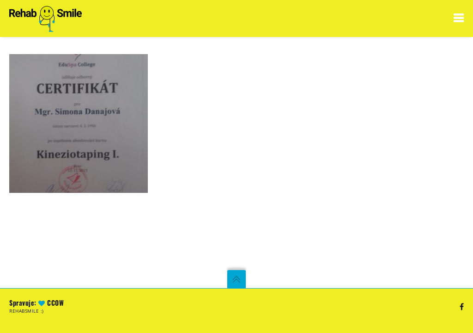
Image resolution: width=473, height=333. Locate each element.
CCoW (55, 303)
